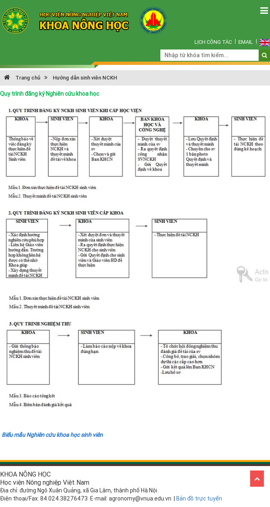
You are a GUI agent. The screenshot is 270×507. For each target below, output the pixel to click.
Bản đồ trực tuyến (199, 498)
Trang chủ (22, 77)
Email (245, 42)
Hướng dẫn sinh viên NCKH (85, 77)
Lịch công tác (213, 42)
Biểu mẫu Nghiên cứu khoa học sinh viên (52, 434)
